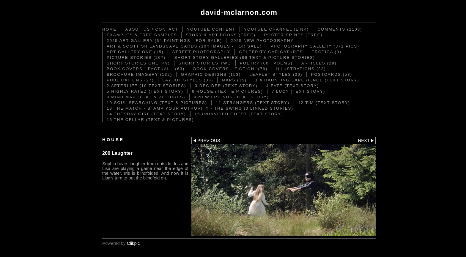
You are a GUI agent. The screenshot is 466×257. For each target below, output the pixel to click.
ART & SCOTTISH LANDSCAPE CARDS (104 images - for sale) (184, 46)
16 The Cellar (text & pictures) (150, 119)
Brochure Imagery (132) (139, 74)
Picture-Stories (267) (136, 57)
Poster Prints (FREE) (293, 35)
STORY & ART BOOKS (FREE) (221, 35)
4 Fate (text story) (292, 85)
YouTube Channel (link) (276, 29)
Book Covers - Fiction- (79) (230, 69)
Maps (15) (234, 80)
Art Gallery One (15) (135, 52)
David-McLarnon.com (239, 12)
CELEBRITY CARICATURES (271, 52)
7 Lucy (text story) (298, 91)
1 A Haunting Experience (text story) (307, 80)
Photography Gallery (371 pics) (314, 46)
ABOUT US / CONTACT (151, 29)
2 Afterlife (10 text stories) (146, 85)
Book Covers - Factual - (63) (146, 69)
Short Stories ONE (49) (138, 63)
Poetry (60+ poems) (266, 63)
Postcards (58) (331, 74)
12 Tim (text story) (324, 102)
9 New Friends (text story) (231, 97)
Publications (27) (130, 80)
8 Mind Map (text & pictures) (146, 97)
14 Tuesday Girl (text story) (146, 114)
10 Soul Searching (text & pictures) (157, 102)
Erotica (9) (326, 52)
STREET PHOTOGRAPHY (201, 52)
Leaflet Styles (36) (275, 74)
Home (109, 29)
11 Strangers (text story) (252, 102)
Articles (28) (319, 63)
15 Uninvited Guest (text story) (239, 114)
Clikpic (133, 243)
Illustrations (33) (301, 69)
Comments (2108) (339, 29)
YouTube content (211, 29)
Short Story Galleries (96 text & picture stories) (244, 57)
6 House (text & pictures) (227, 91)
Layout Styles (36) (188, 80)
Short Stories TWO (205, 63)
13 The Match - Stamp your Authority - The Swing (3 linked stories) (200, 108)
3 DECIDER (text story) (226, 85)
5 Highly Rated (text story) (145, 91)
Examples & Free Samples (142, 35)
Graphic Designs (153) (211, 74)
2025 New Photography (262, 40)
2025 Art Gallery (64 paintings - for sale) (164, 40)
